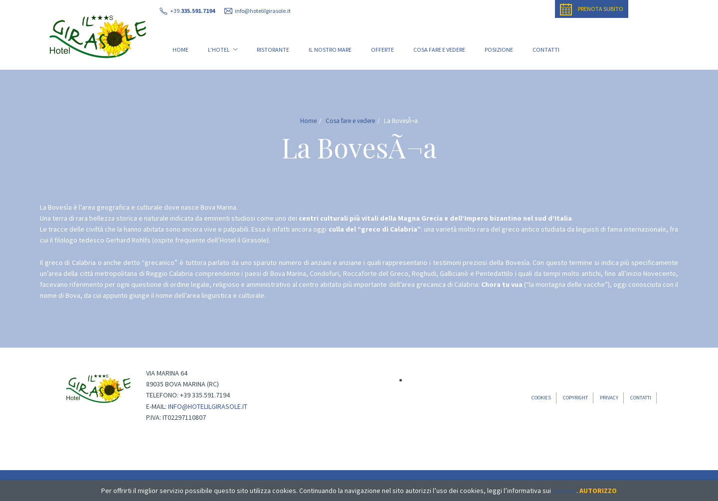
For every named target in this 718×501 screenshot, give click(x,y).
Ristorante (273, 49)
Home (180, 49)
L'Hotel (222, 49)
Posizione (499, 49)
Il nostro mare (330, 49)
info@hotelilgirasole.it (207, 406)
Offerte (382, 49)
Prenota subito (591, 9)
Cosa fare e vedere (439, 49)
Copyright (575, 397)
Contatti (546, 49)
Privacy (609, 397)
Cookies (541, 397)
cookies (564, 490)
